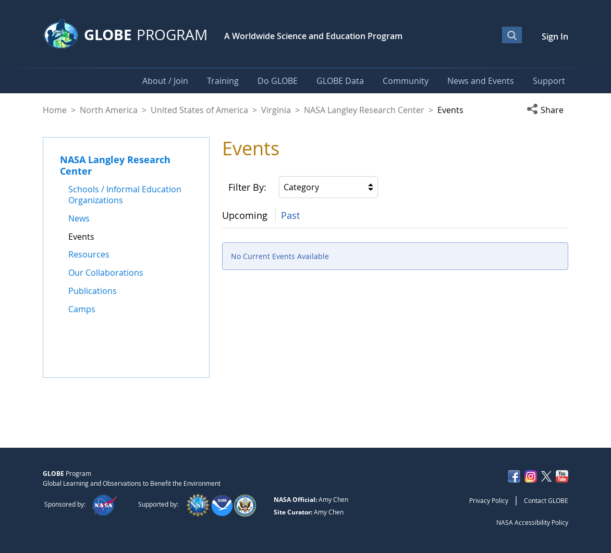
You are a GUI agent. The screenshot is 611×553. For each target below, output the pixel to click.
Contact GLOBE (546, 500)
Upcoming (244, 215)
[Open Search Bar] (512, 35)
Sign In (555, 36)
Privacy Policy (488, 500)
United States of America (199, 110)
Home (55, 110)
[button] (547, 110)
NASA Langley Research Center (364, 110)
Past (290, 215)
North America (109, 110)
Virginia (276, 110)
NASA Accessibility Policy (532, 522)
